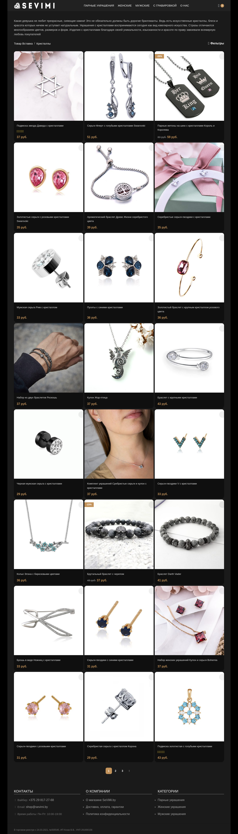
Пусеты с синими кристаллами (107, 305)
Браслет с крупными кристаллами (179, 395)
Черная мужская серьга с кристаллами (42, 480)
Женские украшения (171, 805)
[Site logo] (34, 5)
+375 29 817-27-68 (40, 799)
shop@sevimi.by (36, 805)
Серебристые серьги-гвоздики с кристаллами (186, 216)
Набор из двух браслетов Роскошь (39, 395)
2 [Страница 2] (115, 769)
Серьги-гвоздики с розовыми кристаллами (44, 745)
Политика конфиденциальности (106, 812)
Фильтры (217, 43)
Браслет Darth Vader (170, 570)
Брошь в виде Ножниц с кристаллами (41, 656)
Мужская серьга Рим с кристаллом (39, 305)
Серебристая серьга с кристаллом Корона (114, 745)
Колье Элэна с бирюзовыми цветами (40, 570)
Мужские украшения (171, 812)
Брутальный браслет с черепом (107, 570)
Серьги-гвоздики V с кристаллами (179, 480)
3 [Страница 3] (122, 769)
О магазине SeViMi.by (100, 799)
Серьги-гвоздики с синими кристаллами (113, 656)
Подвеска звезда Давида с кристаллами (43, 125)
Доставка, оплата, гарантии (103, 805)
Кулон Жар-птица (98, 395)
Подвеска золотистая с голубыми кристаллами (187, 745)
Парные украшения (170, 799)
